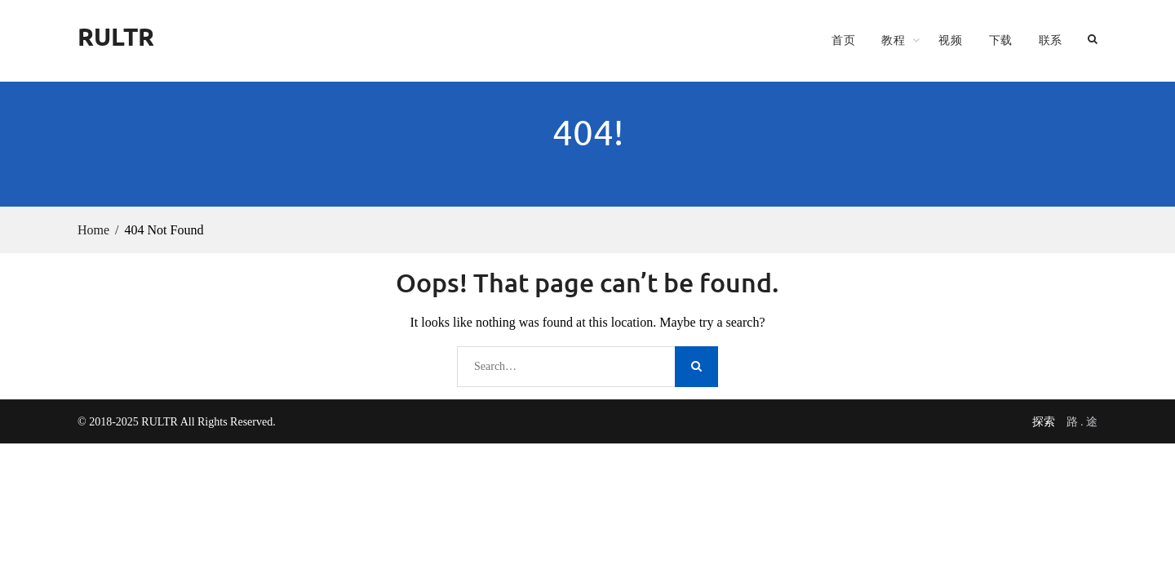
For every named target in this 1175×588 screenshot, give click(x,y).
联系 (1050, 40)
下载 (1001, 40)
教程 (893, 40)
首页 (843, 40)
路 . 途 (1082, 422)
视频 (950, 40)
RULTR (116, 36)
